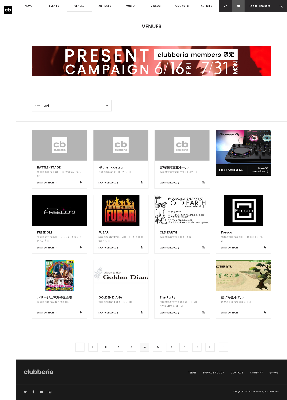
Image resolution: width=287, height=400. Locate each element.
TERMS (192, 372)
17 (184, 347)
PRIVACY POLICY (213, 372)
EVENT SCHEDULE (47, 182)
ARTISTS (206, 6)
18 (197, 347)
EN (238, 6)
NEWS (28, 6)
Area (37, 105)
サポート (274, 372)
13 (131, 347)
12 (118, 347)
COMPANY (256, 372)
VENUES (79, 6)
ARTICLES (104, 6)
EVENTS (54, 6)
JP (225, 6)
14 (144, 347)
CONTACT (237, 372)
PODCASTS (181, 6)
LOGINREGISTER (260, 6)
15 (157, 347)
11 (106, 347)
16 (171, 347)
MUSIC (130, 6)
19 (210, 347)
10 (93, 347)
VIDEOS (156, 6)
